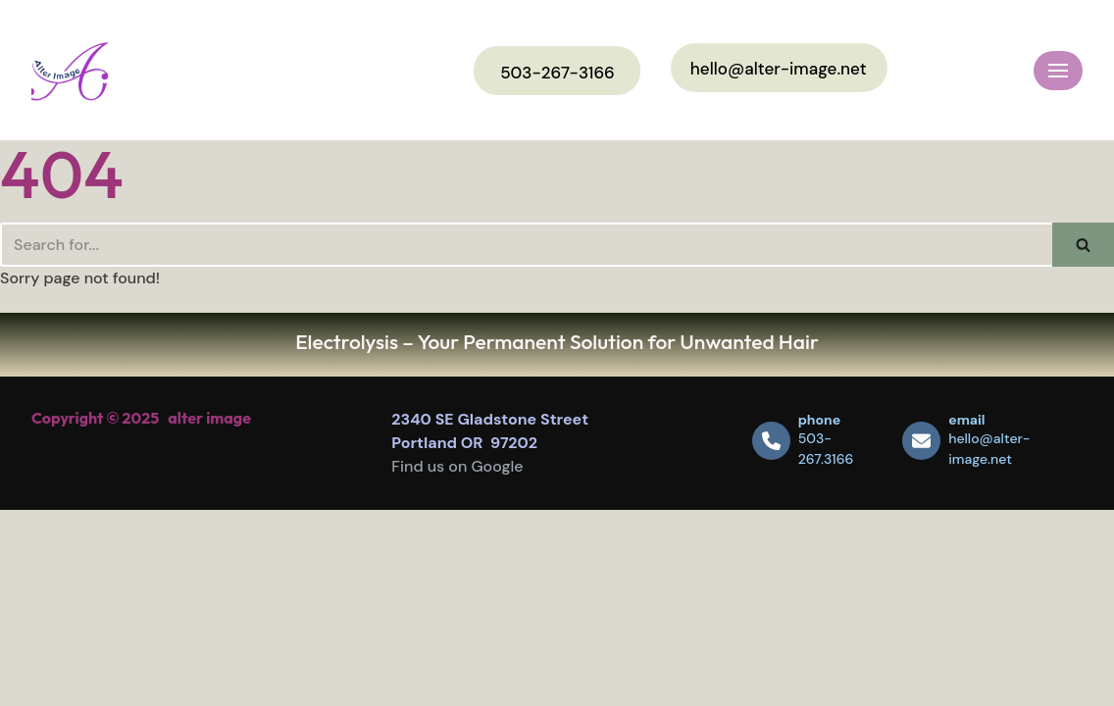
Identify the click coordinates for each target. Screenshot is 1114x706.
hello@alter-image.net (778, 68)
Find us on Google (457, 466)
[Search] (526, 245)
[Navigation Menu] (1058, 70)
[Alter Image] (70, 70)
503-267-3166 (557, 72)
